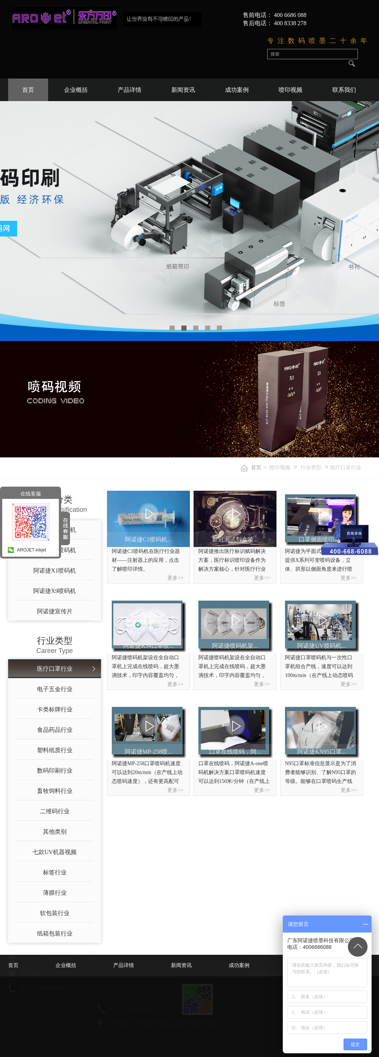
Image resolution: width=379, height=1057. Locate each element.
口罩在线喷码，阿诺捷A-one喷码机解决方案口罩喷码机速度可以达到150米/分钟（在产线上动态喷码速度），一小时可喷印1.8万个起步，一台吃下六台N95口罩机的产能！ (234, 773)
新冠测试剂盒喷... (235, 539)
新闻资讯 (183, 90)
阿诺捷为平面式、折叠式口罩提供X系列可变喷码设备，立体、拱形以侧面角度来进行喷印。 (318, 561)
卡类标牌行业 (55, 709)
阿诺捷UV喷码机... (321, 646)
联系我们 (344, 90)
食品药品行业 (55, 730)
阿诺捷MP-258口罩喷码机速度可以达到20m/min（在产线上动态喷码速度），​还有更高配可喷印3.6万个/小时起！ (147, 773)
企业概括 (76, 90)
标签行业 (55, 872)
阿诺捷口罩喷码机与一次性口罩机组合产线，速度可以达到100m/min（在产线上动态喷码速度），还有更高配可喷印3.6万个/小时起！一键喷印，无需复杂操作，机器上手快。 (319, 667)
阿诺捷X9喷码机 (54, 591)
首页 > (260, 467)
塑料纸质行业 (55, 750)
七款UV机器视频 (55, 852)
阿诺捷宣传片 (55, 611)
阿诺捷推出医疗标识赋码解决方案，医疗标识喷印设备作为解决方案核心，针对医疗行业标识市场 (232, 561)
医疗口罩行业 (345, 467)
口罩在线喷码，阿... (235, 751)
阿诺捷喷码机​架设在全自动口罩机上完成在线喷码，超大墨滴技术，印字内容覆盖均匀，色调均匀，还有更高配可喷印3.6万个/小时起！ (145, 667)
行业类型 (311, 467)
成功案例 (237, 90)
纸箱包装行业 (55, 933)
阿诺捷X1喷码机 (54, 570)
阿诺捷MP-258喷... (148, 751)
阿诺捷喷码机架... (235, 646)
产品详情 (129, 90)
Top (358, 947)
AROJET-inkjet (31, 550)
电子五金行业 (55, 689)
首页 (28, 90)
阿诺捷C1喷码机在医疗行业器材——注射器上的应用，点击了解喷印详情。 (146, 560)
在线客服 (30, 494)
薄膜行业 (55, 893)
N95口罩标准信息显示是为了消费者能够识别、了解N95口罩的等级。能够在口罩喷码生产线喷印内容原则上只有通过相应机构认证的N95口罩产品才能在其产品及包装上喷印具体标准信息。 (320, 773)
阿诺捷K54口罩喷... (148, 646)
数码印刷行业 (55, 770)
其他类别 (55, 831)
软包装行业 (55, 913)
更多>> (175, 578)
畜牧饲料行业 (55, 791)
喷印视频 (290, 90)
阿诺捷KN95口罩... (321, 751)
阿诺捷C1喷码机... (148, 539)
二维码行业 (55, 811)
